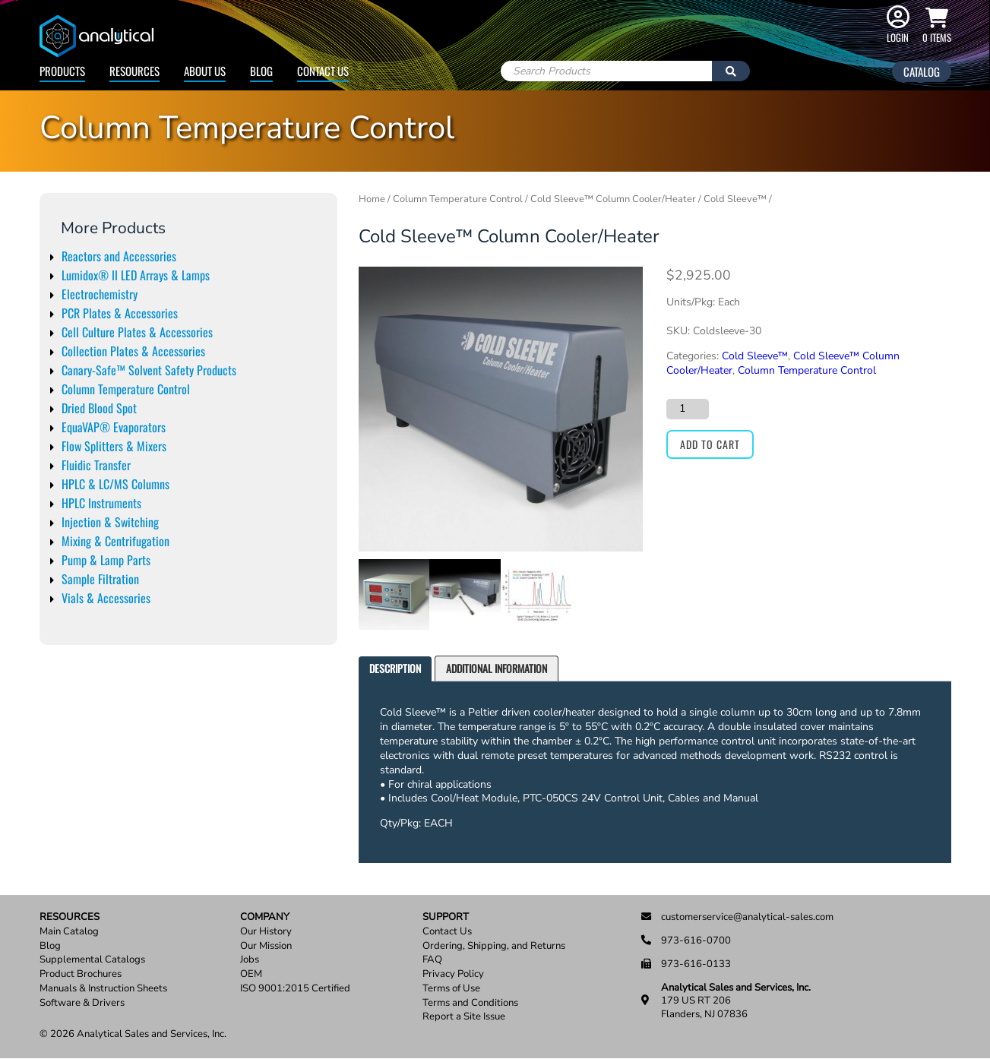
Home (372, 199)
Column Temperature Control (126, 389)
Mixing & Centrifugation (115, 541)
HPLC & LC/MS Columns (115, 484)
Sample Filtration (100, 579)
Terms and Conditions (470, 1003)
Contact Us (323, 70)
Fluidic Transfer (96, 465)
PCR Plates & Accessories (120, 313)
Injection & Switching (110, 522)
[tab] (395, 668)
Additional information (496, 668)
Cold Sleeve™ (735, 199)
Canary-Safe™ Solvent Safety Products (149, 370)
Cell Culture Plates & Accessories (137, 332)
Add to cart (710, 444)
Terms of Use (451, 988)
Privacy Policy (453, 974)
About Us (205, 70)
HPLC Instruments (101, 503)
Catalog (921, 71)
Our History (266, 931)
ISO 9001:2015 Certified (295, 988)
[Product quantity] (687, 409)
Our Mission (266, 946)
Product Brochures (81, 974)
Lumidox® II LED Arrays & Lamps (136, 275)
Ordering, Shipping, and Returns (493, 946)
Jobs (249, 959)
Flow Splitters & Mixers (114, 446)
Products (62, 70)
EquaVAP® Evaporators (114, 427)
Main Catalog (69, 931)
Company (264, 917)
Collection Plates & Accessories (133, 351)
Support (445, 917)
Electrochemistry (100, 294)
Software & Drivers (82, 1003)
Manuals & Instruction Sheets (103, 988)
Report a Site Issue (463, 1016)
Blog (261, 70)
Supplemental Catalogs (92, 959)
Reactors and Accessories (119, 256)
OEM (251, 974)
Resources (134, 70)
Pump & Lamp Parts (106, 560)
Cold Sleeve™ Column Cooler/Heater (613, 199)
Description (395, 668)
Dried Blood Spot (99, 408)
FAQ (432, 959)
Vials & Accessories (106, 598)
